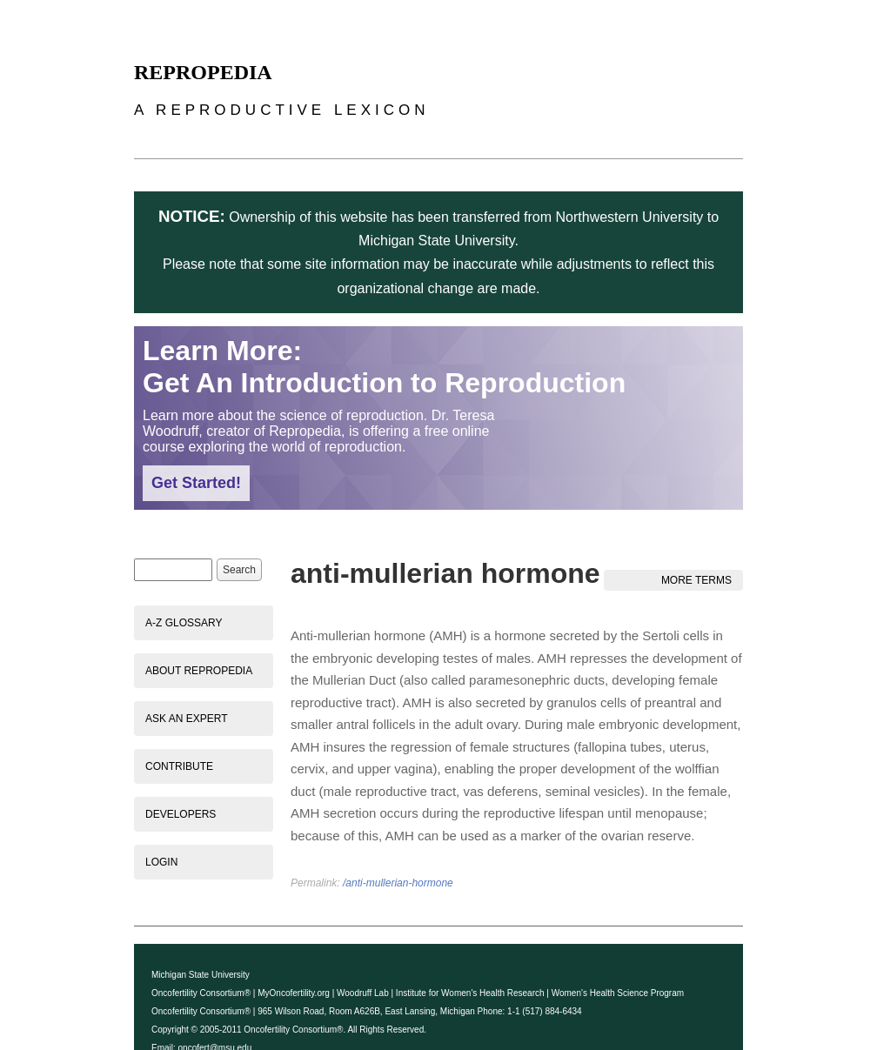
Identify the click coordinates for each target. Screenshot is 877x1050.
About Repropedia (198, 671)
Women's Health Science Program (618, 993)
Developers (180, 814)
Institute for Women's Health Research (470, 993)
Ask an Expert (186, 718)
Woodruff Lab (363, 993)
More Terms (696, 580)
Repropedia (203, 72)
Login (161, 862)
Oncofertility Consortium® (201, 993)
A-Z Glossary (183, 623)
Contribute (179, 766)
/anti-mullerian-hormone (398, 883)
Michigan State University (200, 975)
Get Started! (196, 483)
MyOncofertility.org (294, 993)
